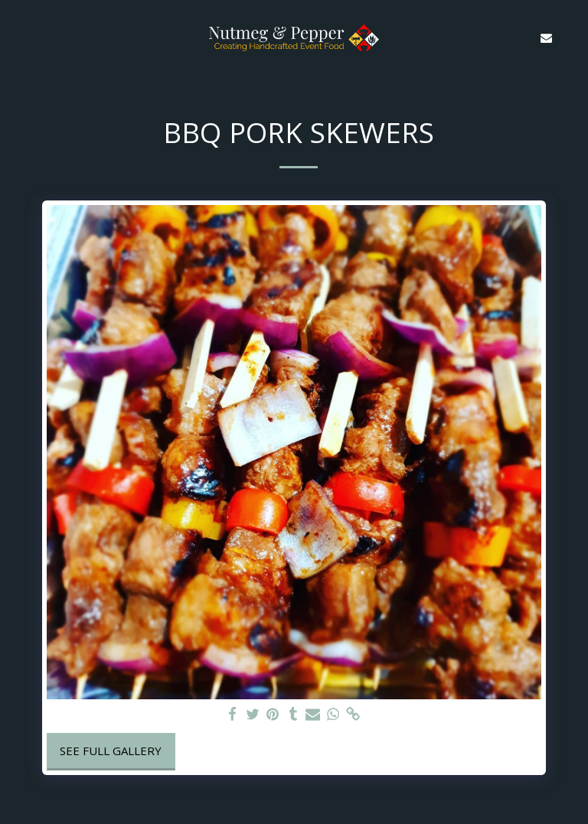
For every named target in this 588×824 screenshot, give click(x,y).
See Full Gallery (111, 750)
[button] (17, 37)
